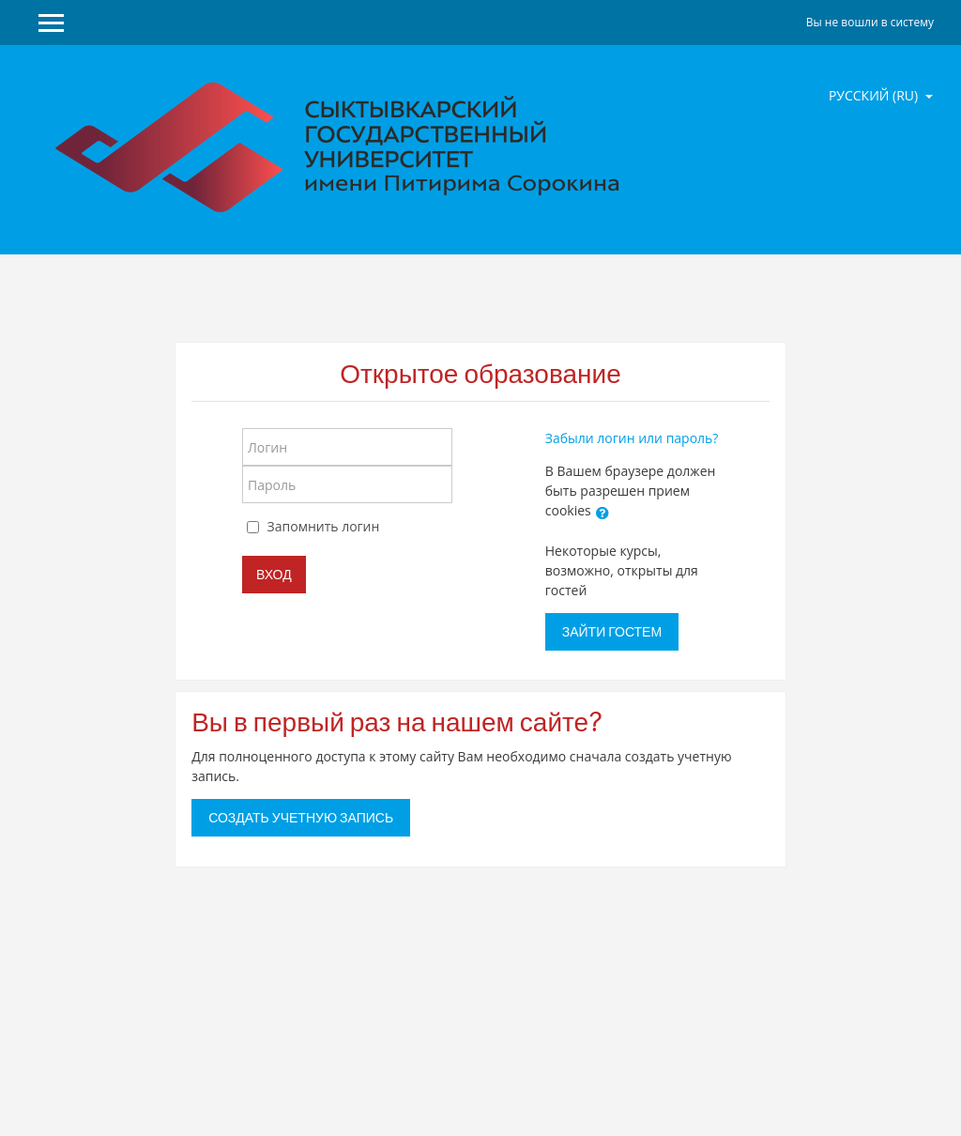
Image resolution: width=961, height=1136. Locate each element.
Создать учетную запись (300, 817)
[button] (602, 512)
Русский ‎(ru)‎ (875, 95)
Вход (274, 574)
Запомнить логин (323, 526)
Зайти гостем (612, 631)
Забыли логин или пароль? (632, 438)
